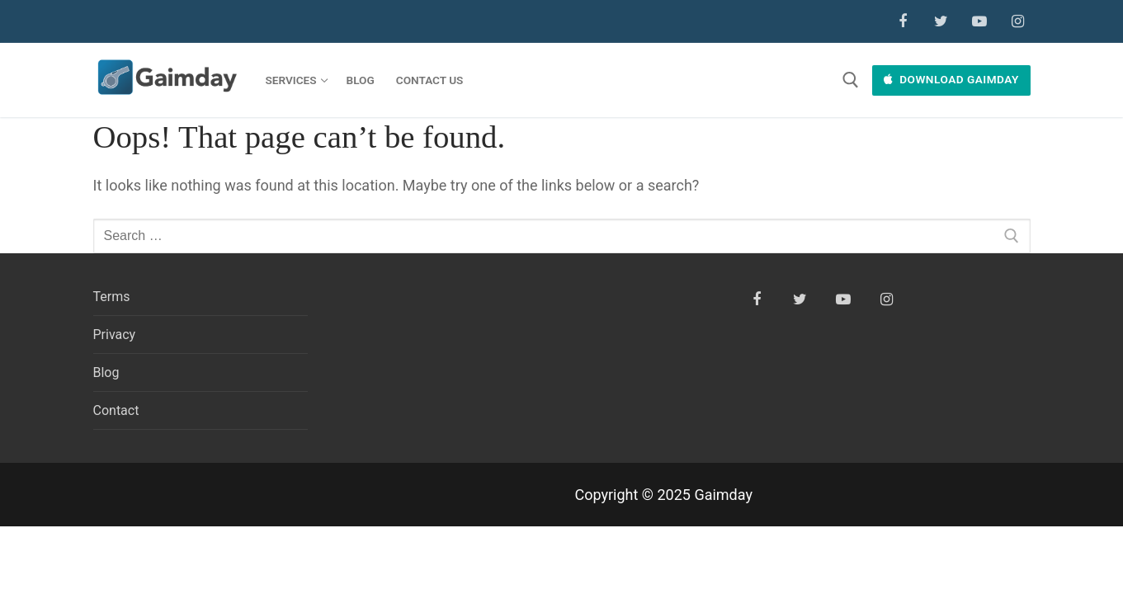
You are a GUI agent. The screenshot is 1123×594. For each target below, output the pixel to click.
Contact (116, 410)
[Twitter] (940, 21)
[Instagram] (1017, 21)
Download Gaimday (951, 79)
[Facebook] (902, 21)
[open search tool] (850, 80)
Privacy (114, 334)
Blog (106, 372)
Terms (111, 296)
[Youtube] (979, 21)
